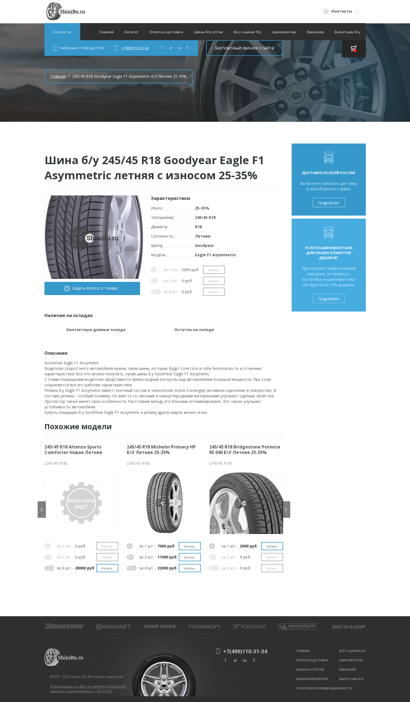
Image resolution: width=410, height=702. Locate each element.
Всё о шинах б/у (247, 31)
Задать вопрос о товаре (95, 288)
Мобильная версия (312, 679)
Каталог (131, 31)
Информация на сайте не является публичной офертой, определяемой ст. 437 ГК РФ (88, 688)
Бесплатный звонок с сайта (244, 48)
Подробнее (328, 202)
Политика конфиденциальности (324, 688)
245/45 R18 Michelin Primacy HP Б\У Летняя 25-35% (161, 449)
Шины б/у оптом (208, 31)
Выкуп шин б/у (347, 31)
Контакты (62, 31)
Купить (213, 270)
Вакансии (315, 31)
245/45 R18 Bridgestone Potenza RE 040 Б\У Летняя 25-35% (244, 449)
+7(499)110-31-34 (135, 47)
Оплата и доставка (166, 31)
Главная (106, 31)
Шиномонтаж (284, 31)
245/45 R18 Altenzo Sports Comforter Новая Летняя (73, 449)
